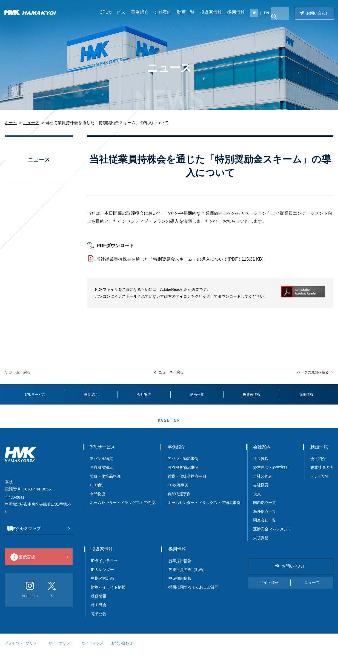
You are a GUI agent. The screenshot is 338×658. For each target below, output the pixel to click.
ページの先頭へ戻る (313, 372)
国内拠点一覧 (264, 508)
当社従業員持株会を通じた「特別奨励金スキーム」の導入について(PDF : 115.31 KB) (179, 259)
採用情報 (238, 15)
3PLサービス (114, 15)
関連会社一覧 (264, 526)
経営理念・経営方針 (270, 473)
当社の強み (262, 482)
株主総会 (98, 610)
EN (268, 15)
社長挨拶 (260, 464)
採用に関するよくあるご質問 (193, 593)
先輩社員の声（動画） (187, 575)
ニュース (31, 122)
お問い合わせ (316, 16)
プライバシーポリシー (22, 648)
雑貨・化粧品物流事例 (187, 482)
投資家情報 (213, 15)
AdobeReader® (173, 289)
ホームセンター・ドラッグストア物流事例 (204, 508)
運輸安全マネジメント (272, 534)
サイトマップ (92, 648)
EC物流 (96, 491)
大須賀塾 (260, 543)
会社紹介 (318, 464)
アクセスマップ (37, 534)
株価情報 (98, 602)
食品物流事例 (179, 499)
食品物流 (97, 499)
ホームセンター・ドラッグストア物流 (122, 508)
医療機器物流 (101, 473)
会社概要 (260, 491)
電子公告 (98, 619)
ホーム (11, 122)
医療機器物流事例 (183, 473)
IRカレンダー (102, 575)
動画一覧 (187, 15)
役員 (257, 499)
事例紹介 (141, 15)
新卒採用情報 (179, 566)
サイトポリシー (60, 648)
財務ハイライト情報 (110, 593)
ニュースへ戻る (171, 372)
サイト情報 (269, 588)
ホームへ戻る (19, 372)
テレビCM (319, 482)
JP (256, 15)
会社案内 (164, 15)
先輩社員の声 (321, 473)
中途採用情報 (179, 584)
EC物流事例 (178, 491)
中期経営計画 (102, 584)
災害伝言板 (37, 563)
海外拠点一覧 (264, 517)
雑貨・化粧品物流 (105, 482)
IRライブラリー (104, 566)
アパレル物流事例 (183, 464)
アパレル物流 (101, 464)
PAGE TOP (169, 424)
